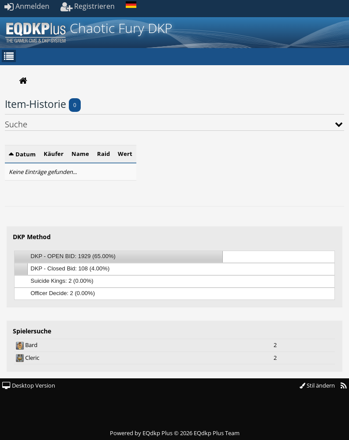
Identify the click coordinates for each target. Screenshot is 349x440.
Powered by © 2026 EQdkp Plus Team (175, 433)
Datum (25, 154)
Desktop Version (28, 385)
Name (80, 154)
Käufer (54, 154)
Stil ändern (317, 385)
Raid (103, 154)
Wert (125, 154)
